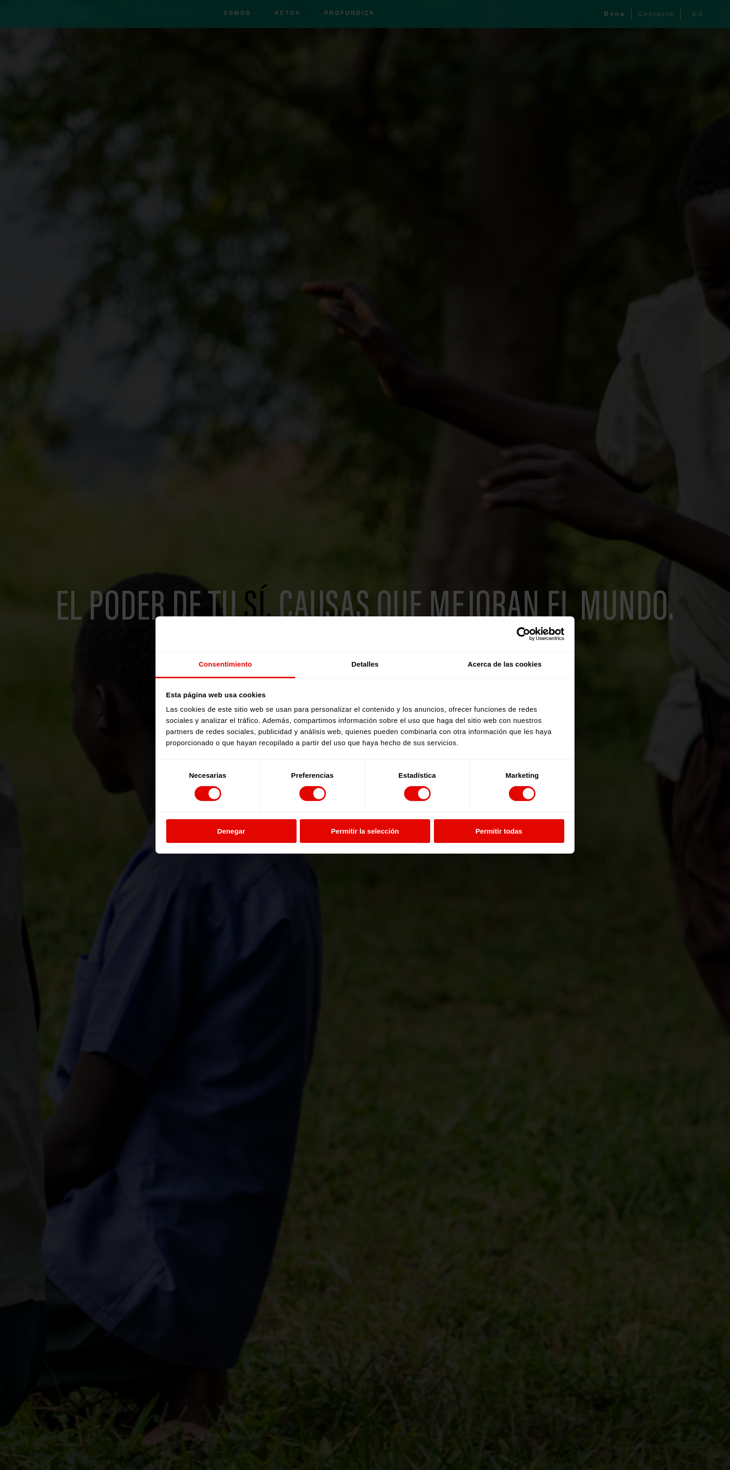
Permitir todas (498, 831)
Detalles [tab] (365, 664)
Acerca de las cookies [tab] (505, 664)
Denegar (231, 831)
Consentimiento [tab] (225, 664)
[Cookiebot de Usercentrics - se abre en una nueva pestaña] (523, 634)
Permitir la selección (365, 831)
